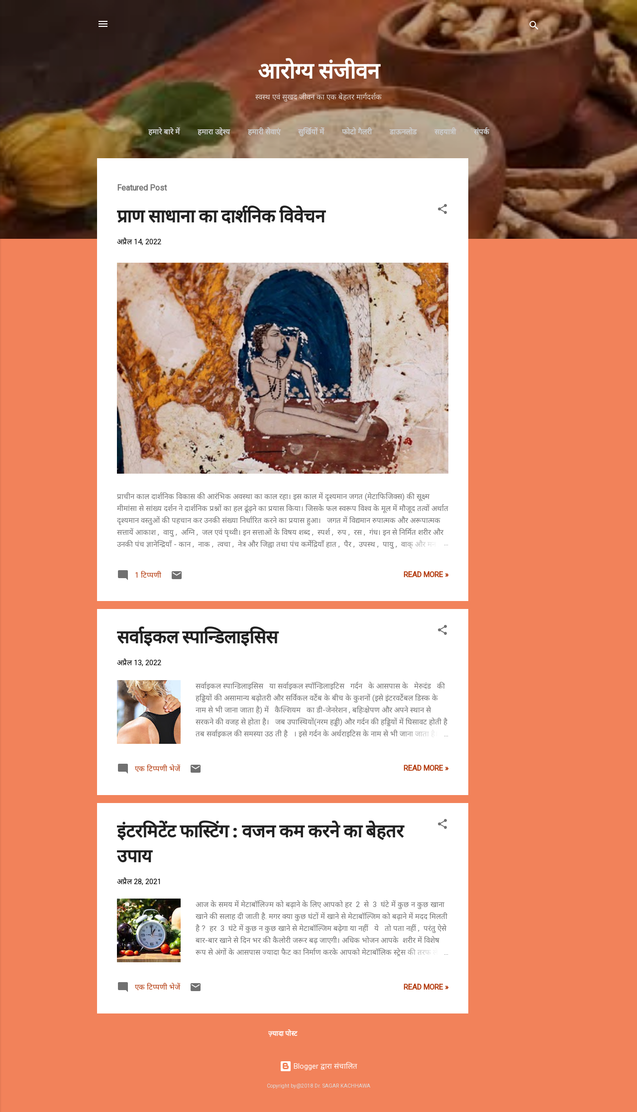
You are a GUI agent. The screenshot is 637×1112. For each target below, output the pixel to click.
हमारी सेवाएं (264, 131)
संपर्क (481, 131)
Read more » (426, 574)
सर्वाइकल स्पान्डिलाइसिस (197, 636)
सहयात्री (445, 131)
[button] (442, 210)
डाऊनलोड (403, 131)
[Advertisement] (508, 307)
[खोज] (534, 27)
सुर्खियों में (311, 131)
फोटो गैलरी (357, 131)
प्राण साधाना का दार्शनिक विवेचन (221, 215)
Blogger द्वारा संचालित (318, 1066)
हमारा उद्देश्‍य (214, 131)
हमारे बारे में (164, 131)
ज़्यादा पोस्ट (282, 1033)
